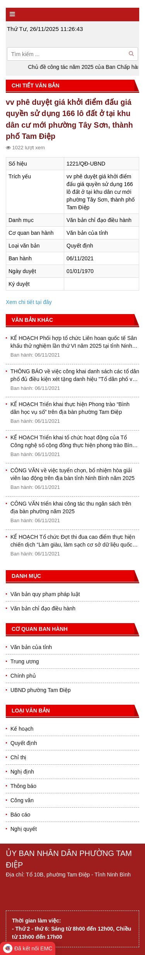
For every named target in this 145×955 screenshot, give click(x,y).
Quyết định (23, 743)
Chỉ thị (18, 757)
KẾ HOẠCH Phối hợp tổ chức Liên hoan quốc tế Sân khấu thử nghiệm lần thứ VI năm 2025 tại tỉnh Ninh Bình (73, 342)
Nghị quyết (23, 829)
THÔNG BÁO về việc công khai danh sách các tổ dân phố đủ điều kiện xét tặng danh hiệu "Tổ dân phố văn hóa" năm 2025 (74, 375)
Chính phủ (23, 676)
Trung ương (24, 661)
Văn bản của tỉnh (31, 647)
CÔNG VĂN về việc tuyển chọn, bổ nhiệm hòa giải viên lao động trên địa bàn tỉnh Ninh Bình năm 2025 (72, 474)
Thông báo (23, 786)
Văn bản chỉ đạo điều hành (42, 608)
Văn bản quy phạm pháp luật (45, 594)
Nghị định (22, 772)
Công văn (22, 800)
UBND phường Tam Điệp (40, 690)
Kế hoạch (22, 729)
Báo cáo (20, 814)
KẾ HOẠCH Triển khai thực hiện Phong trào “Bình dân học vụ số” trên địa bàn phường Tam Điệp (70, 408)
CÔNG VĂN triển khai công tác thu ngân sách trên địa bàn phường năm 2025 (70, 507)
